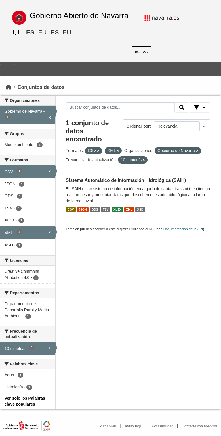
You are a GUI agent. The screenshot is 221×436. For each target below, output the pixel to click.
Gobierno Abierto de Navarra (79, 15)
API (152, 229)
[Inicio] (9, 87)
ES (30, 32)
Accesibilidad (162, 426)
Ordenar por (138, 126)
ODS (95, 209)
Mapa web (107, 426)
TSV (105, 209)
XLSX (117, 209)
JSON (83, 209)
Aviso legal (134, 426)
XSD (140, 209)
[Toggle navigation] (7, 69)
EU (42, 32)
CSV (71, 209)
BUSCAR (141, 52)
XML (129, 209)
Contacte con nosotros (200, 426)
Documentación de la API (183, 229)
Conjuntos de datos (41, 87)
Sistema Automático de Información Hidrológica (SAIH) (126, 180)
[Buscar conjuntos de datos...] (120, 107)
